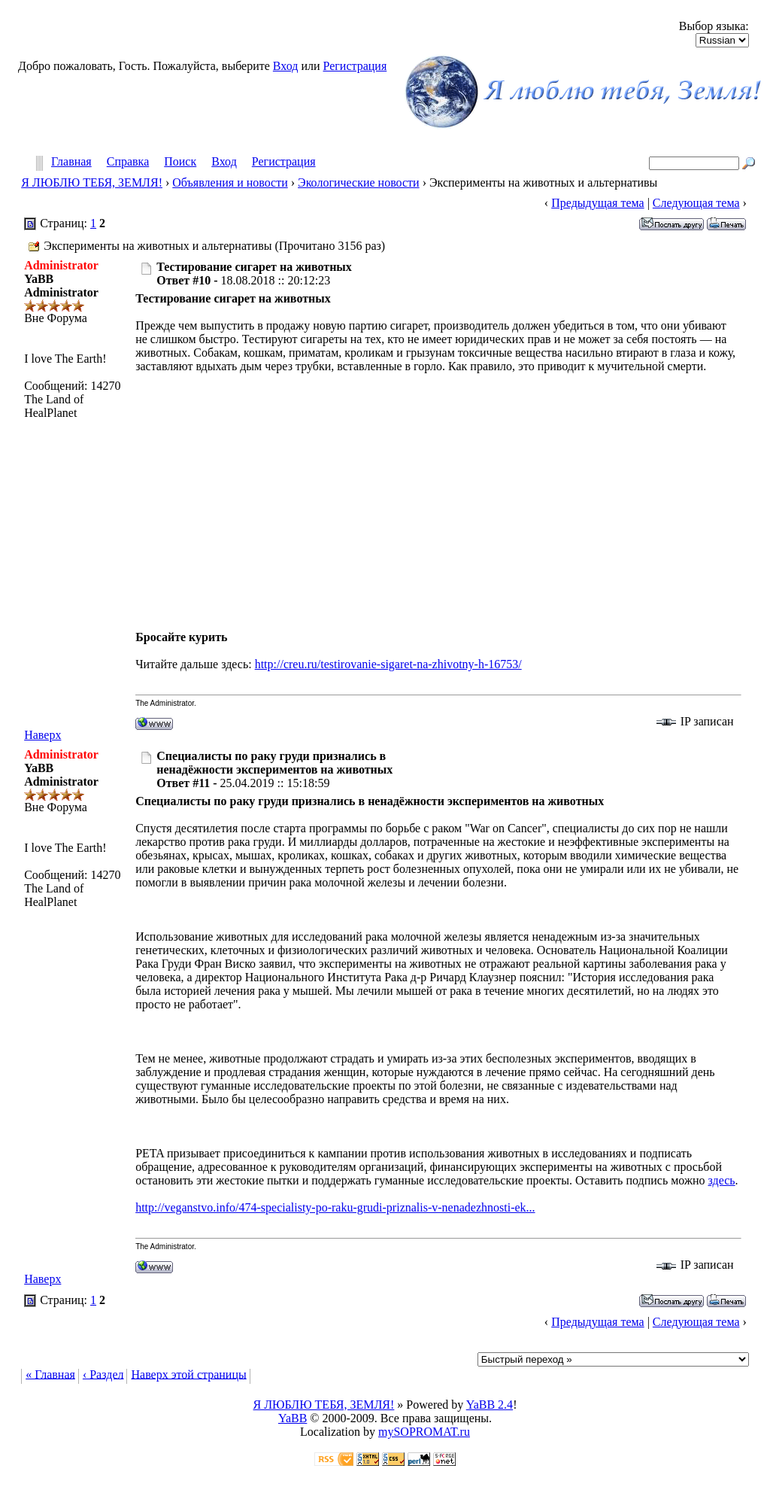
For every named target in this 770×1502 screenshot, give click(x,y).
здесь (721, 1180)
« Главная (50, 1373)
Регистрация (355, 65)
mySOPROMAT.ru (424, 1431)
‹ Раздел (103, 1373)
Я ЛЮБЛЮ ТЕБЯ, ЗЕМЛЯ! (91, 182)
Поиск (180, 162)
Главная (71, 162)
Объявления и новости (229, 182)
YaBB (292, 1418)
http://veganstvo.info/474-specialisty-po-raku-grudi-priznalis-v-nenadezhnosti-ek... (335, 1207)
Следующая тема (696, 202)
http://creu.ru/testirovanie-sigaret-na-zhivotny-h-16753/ (388, 664)
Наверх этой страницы (188, 1373)
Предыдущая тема (597, 202)
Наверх (42, 734)
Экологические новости (359, 182)
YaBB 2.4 (489, 1404)
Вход (286, 65)
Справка (128, 162)
